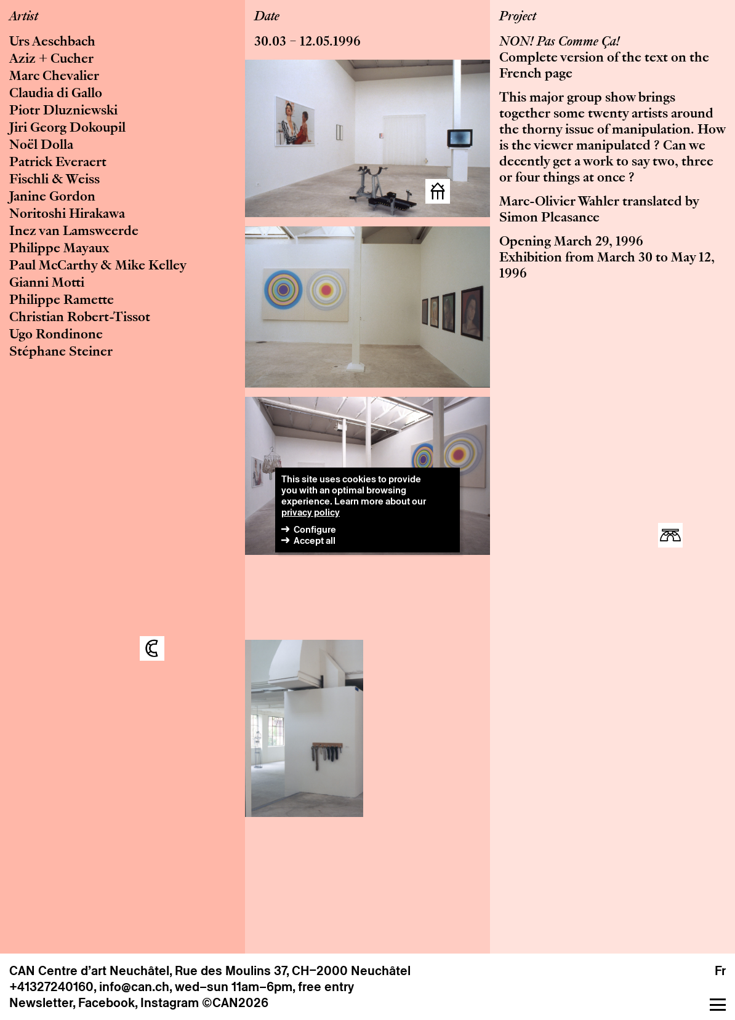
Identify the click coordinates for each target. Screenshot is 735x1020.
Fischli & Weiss (54, 180)
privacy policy (310, 512)
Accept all (314, 540)
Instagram (169, 1002)
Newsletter (41, 1002)
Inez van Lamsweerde (74, 232)
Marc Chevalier (54, 77)
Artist (23, 17)
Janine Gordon (52, 197)
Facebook (106, 1002)
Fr (720, 971)
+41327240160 (51, 986)
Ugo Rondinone (56, 335)
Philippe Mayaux (59, 249)
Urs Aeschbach (52, 42)
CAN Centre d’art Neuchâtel (89, 970)
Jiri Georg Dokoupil (67, 128)
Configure (315, 529)
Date (266, 17)
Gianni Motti (46, 283)
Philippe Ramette (61, 300)
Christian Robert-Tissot (79, 318)
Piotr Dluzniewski (63, 111)
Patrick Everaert (57, 163)
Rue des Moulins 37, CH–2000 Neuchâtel (293, 970)
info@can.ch (134, 986)
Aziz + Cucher (51, 59)
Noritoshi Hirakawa (67, 214)
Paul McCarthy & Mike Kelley (98, 266)
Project (517, 17)
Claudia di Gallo (55, 94)
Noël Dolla (41, 145)
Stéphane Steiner (61, 352)
